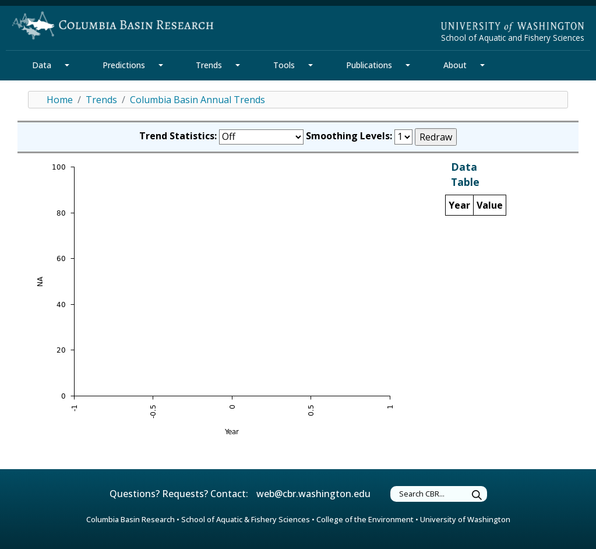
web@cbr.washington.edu (313, 493)
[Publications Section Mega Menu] (407, 65)
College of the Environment (365, 519)
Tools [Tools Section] (284, 65)
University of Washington (465, 519)
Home (60, 99)
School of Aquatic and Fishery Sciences (512, 37)
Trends (101, 99)
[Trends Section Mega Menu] (237, 65)
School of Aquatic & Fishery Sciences (245, 519)
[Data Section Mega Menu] (67, 65)
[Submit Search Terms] (477, 495)
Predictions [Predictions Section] (124, 65)
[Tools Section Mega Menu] (310, 65)
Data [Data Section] (41, 65)
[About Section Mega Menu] (482, 65)
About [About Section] (455, 65)
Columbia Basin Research (130, 519)
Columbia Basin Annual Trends (197, 99)
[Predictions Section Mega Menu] (160, 65)
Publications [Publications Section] (369, 65)
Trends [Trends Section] (209, 65)
